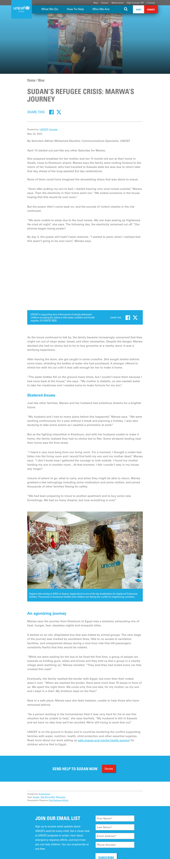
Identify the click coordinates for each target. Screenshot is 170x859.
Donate (151, 9)
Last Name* (104, 827)
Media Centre (118, 3)
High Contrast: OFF (135, 3)
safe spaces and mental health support (104, 740)
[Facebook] (51, 112)
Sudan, (36, 797)
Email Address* (106, 836)
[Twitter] (59, 112)
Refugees (60, 797)
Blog (96, 3)
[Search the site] (126, 9)
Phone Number (106, 844)
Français (151, 3)
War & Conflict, (48, 797)
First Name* (104, 818)
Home (31, 80)
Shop (138, 9)
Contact (104, 3)
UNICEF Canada (49, 129)
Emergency (44, 794)
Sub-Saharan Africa (58, 800)
